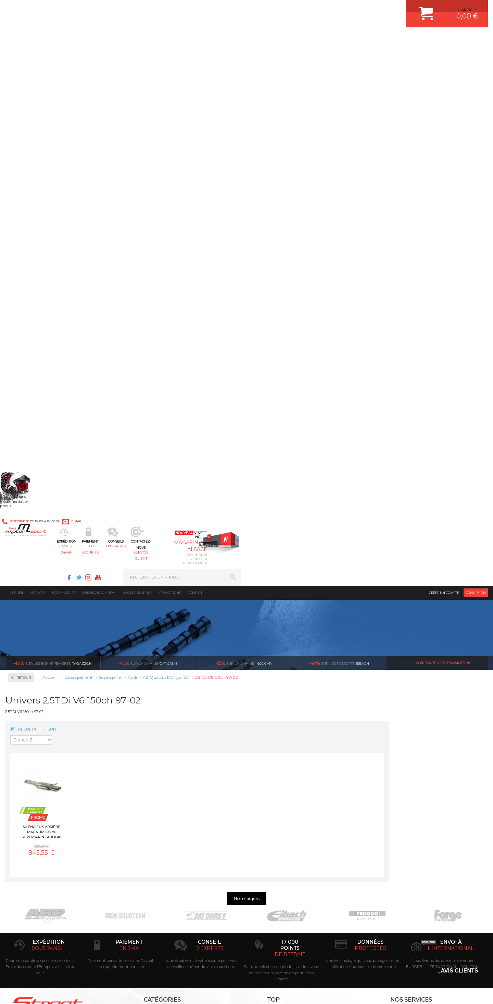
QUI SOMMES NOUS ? (25, 813)
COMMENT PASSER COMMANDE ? (406, 777)
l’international (451, 684)
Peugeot (25, 531)
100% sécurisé (177, 39)
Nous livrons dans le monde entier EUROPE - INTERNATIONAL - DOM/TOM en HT (442, 702)
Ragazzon (53, 126)
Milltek (24, 246)
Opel (22, 523)
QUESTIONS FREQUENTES (399, 820)
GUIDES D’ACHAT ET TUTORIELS (405, 829)
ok (230, 887)
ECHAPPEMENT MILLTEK (281, 786)
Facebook (315, 9)
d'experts (227, 39)
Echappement (150, 777)
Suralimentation (154, 769)
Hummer (26, 424)
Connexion (476, 56)
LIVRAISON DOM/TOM (395, 812)
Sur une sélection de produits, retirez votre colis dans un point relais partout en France (281, 708)
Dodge (23, 383)
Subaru (24, 580)
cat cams (148, 126)
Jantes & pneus (151, 812)
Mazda (24, 490)
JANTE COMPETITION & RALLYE (287, 829)
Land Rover (28, 465)
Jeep (22, 441)
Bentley (25, 342)
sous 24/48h (128, 39)
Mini (22, 498)
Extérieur (146, 820)
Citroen (24, 367)
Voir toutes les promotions (443, 126)
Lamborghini (29, 449)
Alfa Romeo (28, 317)
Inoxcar (25, 224)
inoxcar (243, 126)
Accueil (17, 56)
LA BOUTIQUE (18, 822)
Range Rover (29, 547)
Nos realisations (137, 56)
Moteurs (144, 760)
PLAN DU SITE (93, 991)
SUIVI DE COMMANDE (395, 794)
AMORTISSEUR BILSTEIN (281, 760)
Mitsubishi (27, 506)
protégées (370, 684)
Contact (195, 56)
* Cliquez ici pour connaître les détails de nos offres (295, 893)
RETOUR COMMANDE (395, 803)
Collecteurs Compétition (46, 202)
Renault (25, 556)
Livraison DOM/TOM (99, 56)
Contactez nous (52, 919)
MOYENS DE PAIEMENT (397, 786)
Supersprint (30, 289)
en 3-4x (129, 684)
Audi (22, 334)
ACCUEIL (7, 991)
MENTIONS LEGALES (52, 991)
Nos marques (63, 56)
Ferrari (23, 391)
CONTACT (24, 991)
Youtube (344, 9)
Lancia (24, 457)
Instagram (335, 9)
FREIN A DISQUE (273, 837)
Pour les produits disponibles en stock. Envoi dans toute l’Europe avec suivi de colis (40, 702)
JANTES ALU (270, 794)
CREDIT (113, 991)
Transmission (150, 786)
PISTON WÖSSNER (276, 777)
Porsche (25, 539)
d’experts (209, 684)
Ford (22, 408)
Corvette (25, 375)
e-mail (156, 9)
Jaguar (24, 432)
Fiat (21, 399)
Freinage (145, 803)
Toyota (23, 597)
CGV (75, 991)
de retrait (290, 690)
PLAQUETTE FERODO (278, 769)
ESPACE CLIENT (389, 760)
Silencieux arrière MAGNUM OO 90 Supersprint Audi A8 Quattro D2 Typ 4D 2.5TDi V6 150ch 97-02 (140, 295)
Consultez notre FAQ (67, 937)
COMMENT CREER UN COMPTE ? (405, 769)
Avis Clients (459, 971)
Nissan (24, 514)
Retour (122, 141)
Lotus (22, 473)
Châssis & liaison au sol (160, 794)
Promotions (170, 56)
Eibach (339, 126)
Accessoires (30, 180)
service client (276, 39)
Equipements (149, 837)
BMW (23, 350)
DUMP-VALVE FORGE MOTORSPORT (292, 820)
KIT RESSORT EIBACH (278, 812)
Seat (22, 564)
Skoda (23, 572)
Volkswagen (29, 605)
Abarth (24, 309)
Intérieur (145, 829)
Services (37, 56)
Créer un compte (444, 56)
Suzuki (24, 588)
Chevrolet (26, 358)
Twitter (325, 9)
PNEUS (265, 803)
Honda (24, 416)
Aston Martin (29, 325)
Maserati (25, 482)
